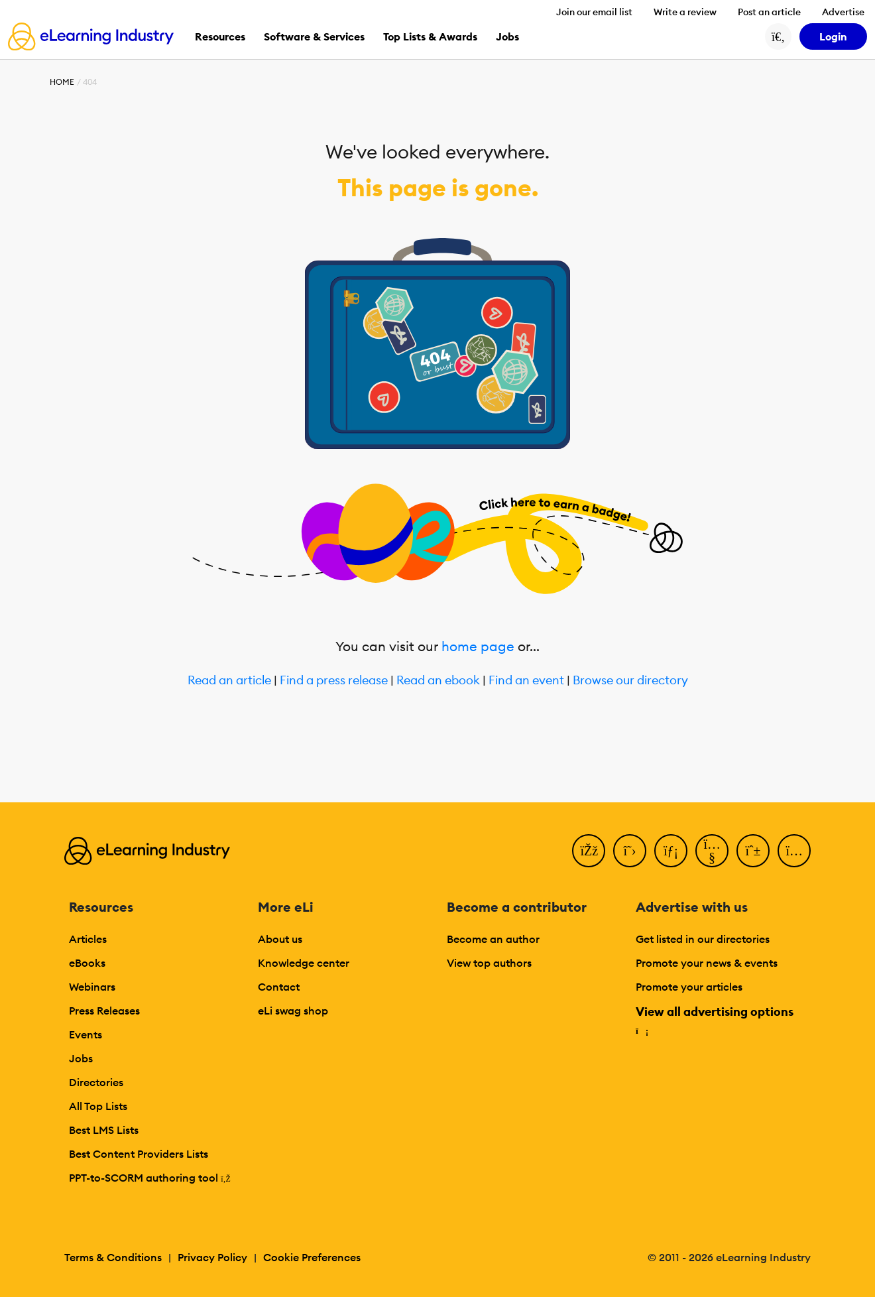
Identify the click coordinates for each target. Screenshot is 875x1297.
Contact (279, 986)
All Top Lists (98, 1106)
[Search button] (778, 36)
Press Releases (104, 1010)
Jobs (81, 1058)
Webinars (92, 986)
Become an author (493, 939)
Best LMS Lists (104, 1130)
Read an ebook (438, 681)
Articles (88, 939)
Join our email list (594, 12)
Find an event (526, 681)
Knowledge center (303, 962)
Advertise (843, 12)
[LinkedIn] (670, 850)
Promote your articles (689, 986)
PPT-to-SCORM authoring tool (150, 1177)
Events (85, 1034)
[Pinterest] (753, 850)
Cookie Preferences (312, 1257)
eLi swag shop (293, 1010)
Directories (96, 1082)
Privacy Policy (212, 1257)
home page (477, 646)
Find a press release (334, 681)
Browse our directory (630, 681)
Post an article (769, 12)
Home (62, 82)
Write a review (685, 12)
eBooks (87, 962)
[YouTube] (712, 850)
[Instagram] (794, 850)
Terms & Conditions (113, 1257)
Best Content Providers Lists (138, 1153)
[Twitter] (629, 850)
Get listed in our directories (703, 939)
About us (280, 939)
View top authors (489, 962)
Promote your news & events (707, 962)
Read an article (229, 681)
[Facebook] (588, 850)
